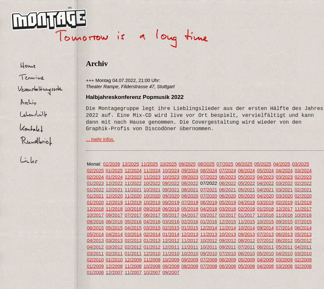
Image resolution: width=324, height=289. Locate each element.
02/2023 (303, 177)
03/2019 (265, 202)
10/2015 (265, 221)
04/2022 (265, 183)
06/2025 (244, 164)
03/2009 (284, 259)
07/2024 (227, 170)
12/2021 (114, 189)
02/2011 (114, 253)
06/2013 (284, 234)
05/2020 (246, 196)
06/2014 (303, 227)
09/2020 (170, 196)
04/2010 (284, 253)
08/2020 (189, 196)
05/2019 (227, 202)
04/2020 (265, 196)
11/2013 (208, 234)
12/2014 (208, 227)
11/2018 (114, 209)
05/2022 (246, 183)
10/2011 (208, 247)
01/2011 (133, 253)
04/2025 (281, 164)
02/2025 (95, 170)
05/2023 (246, 177)
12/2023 (133, 177)
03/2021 (284, 189)
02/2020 (303, 196)
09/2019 (170, 202)
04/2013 (95, 240)
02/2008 (303, 266)
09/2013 (246, 234)
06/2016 (114, 221)
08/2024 (208, 170)
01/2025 (114, 170)
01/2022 (95, 189)
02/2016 (189, 221)
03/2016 (170, 221)
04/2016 (151, 221)
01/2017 (246, 215)
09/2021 (170, 189)
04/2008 (265, 266)
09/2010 (208, 253)
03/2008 (284, 266)
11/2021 (133, 189)
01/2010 (114, 259)
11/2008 (133, 266)
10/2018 (133, 209)
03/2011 (95, 253)
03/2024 (303, 170)
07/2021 (208, 189)
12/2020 (114, 196)
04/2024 (284, 170)
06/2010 (246, 253)
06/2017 (151, 215)
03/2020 (284, 196)
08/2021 (189, 189)
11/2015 (246, 221)
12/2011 (170, 247)
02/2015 (170, 227)
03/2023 (284, 177)
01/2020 (95, 202)
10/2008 (151, 266)
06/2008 (227, 266)
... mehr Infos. (100, 139)
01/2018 (265, 209)
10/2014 (246, 227)
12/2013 (189, 234)
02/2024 (95, 177)
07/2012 (265, 240)
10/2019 (151, 202)
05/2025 (262, 164)
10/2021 (151, 189)
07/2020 (208, 196)
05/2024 (265, 170)
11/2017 (303, 209)
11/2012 (189, 240)
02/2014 (151, 234)
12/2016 (265, 215)
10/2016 (303, 215)
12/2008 (114, 266)
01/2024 (114, 177)
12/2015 (227, 221)
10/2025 (168, 164)
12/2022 (114, 183)
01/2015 (189, 227)
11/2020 (133, 196)
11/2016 (284, 215)
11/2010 (170, 253)
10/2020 (151, 196)
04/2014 (114, 234)
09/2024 (189, 170)
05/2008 (246, 266)
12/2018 (95, 209)
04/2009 (265, 259)
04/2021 (265, 189)
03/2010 (303, 253)
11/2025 (149, 164)
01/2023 (95, 183)
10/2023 (170, 177)
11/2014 (227, 227)
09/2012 (227, 240)
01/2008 (95, 272)
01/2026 (111, 164)
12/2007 (114, 272)
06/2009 (227, 259)
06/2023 (227, 177)
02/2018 (246, 209)
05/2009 (246, 259)
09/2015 (284, 221)
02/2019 (284, 202)
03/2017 (208, 215)
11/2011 (189, 247)
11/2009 (151, 259)
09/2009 (189, 259)
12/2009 (133, 259)
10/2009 (170, 259)
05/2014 (95, 234)
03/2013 (114, 240)
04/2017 (189, 215)
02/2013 (133, 240)
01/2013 (151, 240)
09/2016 (95, 221)
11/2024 (151, 170)
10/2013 (227, 234)
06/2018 (170, 209)
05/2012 (303, 240)
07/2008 (208, 266)
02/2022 (303, 183)
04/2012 (95, 247)
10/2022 (151, 183)
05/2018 (189, 209)
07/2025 (225, 164)
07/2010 (227, 253)
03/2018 (227, 209)
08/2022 (189, 183)
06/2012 (284, 240)
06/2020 (227, 196)
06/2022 (227, 183)
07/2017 (133, 215)
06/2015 (95, 227)
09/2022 (170, 183)
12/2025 (130, 164)
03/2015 (151, 227)
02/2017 (227, 215)
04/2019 (246, 202)
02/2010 (95, 259)
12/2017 (284, 209)
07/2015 (303, 221)
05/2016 (133, 221)
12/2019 (114, 202)
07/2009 (208, 259)
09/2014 (265, 227)
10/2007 (151, 272)
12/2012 (170, 240)
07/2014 (284, 227)
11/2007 (133, 272)
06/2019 (208, 202)
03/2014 (133, 234)
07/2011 (246, 247)
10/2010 (189, 253)
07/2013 (265, 234)
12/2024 (133, 170)
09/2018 (151, 209)
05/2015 (114, 227)
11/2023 (151, 177)
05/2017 (170, 215)
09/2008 (170, 266)
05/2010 (265, 253)
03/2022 (284, 183)
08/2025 (205, 164)
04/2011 (303, 247)
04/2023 (265, 177)
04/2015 (133, 227)
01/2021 (95, 196)
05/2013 (303, 234)
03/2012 (114, 247)
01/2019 (303, 202)
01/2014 (170, 234)
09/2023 (189, 177)
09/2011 (227, 247)
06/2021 (227, 189)
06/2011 (265, 247)
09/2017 (114, 215)
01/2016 (208, 221)
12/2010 (151, 253)
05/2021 (246, 189)
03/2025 (300, 164)
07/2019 (189, 202)
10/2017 (95, 215)
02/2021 (303, 189)
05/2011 (284, 247)
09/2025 (187, 164)
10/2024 (170, 170)
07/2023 (208, 177)
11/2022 (133, 183)
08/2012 (246, 240)
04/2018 (208, 209)
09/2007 (170, 272)
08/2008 (189, 266)
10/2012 (208, 240)
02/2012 (133, 247)
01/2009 (95, 266)
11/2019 (133, 202)
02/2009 (303, 259)
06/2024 (246, 170)
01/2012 (151, 247)
